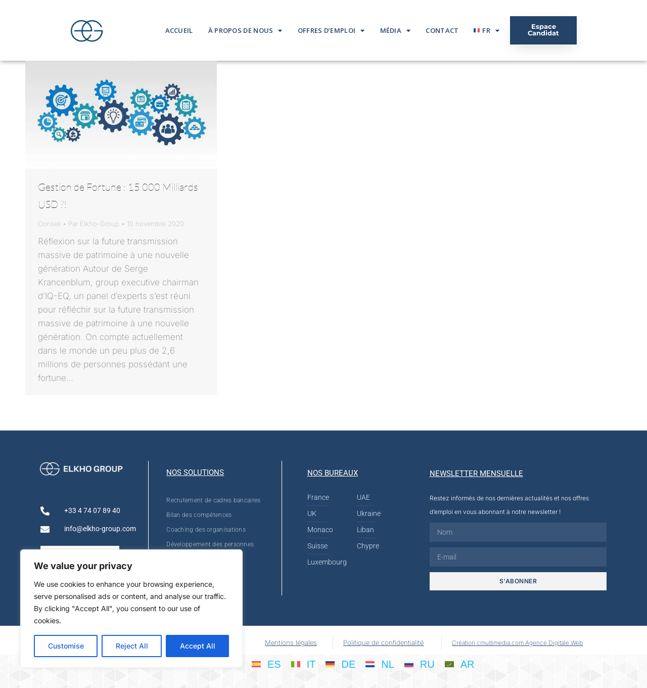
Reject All (132, 645)
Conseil (49, 224)
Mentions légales (291, 642)
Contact (442, 30)
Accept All (197, 645)
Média (395, 30)
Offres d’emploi (331, 30)
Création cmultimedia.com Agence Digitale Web (517, 643)
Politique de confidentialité (383, 642)
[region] (131, 608)
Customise (66, 645)
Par (93, 224)
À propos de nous (245, 30)
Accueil (179, 30)
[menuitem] (486, 30)
